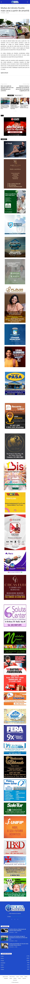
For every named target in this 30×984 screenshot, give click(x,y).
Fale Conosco (12, 976)
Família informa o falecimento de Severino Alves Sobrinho (17, 929)
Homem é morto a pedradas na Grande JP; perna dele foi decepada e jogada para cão (22, 88)
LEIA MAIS (11, 95)
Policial (2, 960)
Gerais (5, 5)
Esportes (24, 978)
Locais (2, 956)
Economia (15, 980)
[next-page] (15, 111)
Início (2, 5)
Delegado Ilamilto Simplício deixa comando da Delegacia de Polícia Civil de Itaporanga (15, 106)
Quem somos (5, 976)
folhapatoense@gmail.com (17, 916)
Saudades (3, 962)
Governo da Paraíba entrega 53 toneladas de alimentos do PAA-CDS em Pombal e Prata (5, 106)
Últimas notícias (18, 95)
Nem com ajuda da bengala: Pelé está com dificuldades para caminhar (7, 88)
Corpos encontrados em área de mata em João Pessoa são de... (18, 944)
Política (2, 967)
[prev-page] (14, 111)
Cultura (2, 969)
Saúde (2, 965)
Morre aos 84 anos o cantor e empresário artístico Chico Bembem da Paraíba (24, 106)
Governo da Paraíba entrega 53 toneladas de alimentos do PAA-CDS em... (18, 938)
